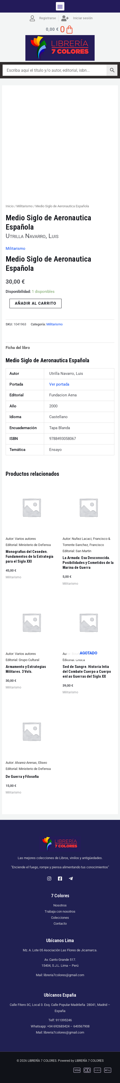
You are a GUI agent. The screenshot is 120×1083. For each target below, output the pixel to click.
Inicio (10, 206)
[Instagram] (49, 878)
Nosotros (60, 905)
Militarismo (24, 206)
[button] (60, 6)
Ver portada (59, 384)
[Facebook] (60, 878)
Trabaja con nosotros (60, 911)
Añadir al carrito (35, 303)
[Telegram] (70, 878)
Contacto (60, 923)
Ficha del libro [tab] (18, 347)
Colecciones (60, 918)
